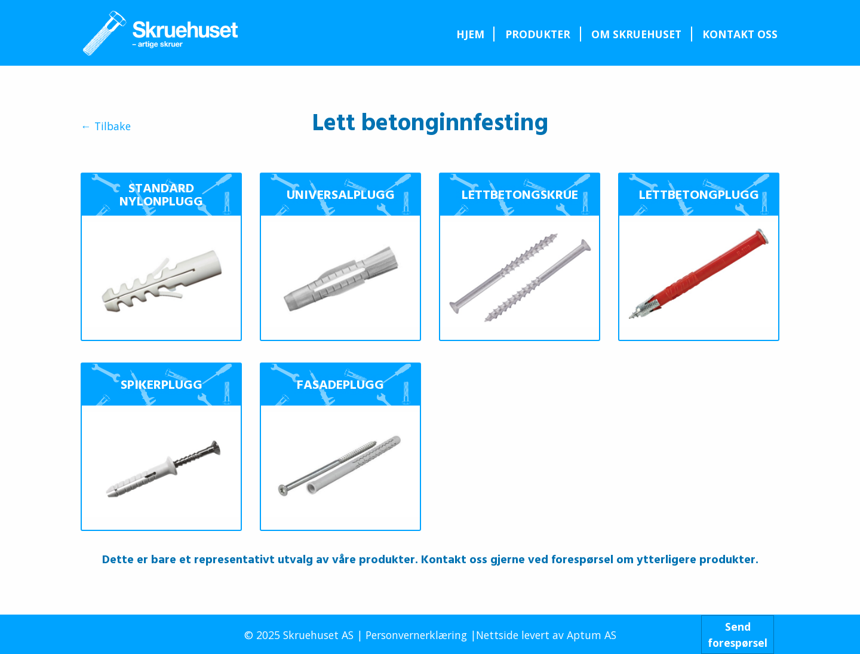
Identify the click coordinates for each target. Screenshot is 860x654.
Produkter (537, 34)
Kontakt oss (740, 34)
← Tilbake (106, 126)
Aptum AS (591, 635)
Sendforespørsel (737, 634)
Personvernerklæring (416, 635)
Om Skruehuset (636, 34)
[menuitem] (470, 34)
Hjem (470, 34)
